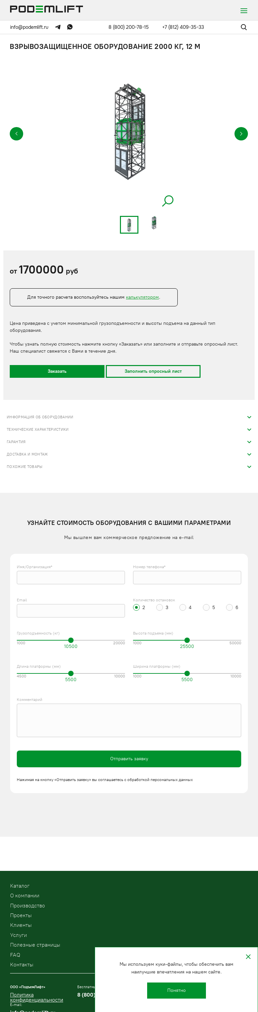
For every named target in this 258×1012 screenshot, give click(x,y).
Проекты (21, 915)
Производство (27, 905)
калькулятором (142, 297)
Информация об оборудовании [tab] (40, 417)
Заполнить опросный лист (153, 371)
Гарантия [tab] (16, 442)
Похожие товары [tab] (25, 467)
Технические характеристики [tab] (38, 429)
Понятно (176, 990)
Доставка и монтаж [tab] (27, 454)
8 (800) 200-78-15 (129, 27)
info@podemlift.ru (29, 27)
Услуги (18, 935)
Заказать (57, 371)
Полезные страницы (35, 945)
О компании (24, 895)
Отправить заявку (129, 759)
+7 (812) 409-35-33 (183, 27)
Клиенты (21, 925)
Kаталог (20, 886)
